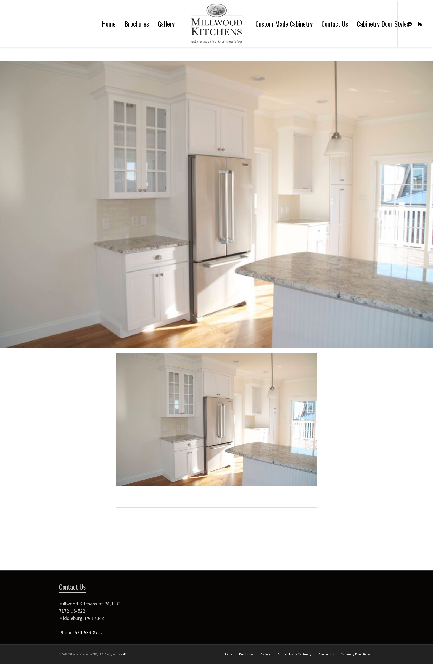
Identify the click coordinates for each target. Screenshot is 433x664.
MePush (125, 654)
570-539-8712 (89, 632)
